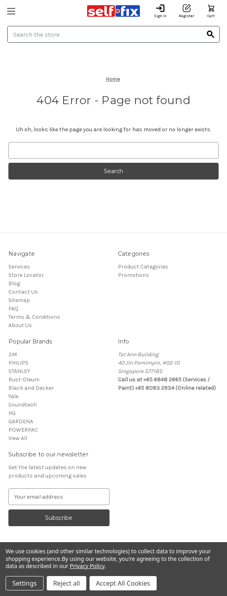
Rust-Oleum (24, 379)
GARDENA (20, 421)
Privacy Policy (87, 566)
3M (12, 354)
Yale (13, 396)
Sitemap (19, 300)
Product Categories (143, 266)
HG (12, 413)
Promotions (133, 275)
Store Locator (26, 275)
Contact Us (23, 291)
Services (19, 266)
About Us (20, 325)
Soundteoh (22, 404)
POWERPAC (23, 429)
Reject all (66, 583)
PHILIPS (18, 362)
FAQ (13, 308)
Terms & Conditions (34, 317)
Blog (14, 283)
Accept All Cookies (123, 583)
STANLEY (19, 371)
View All (17, 438)
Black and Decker (31, 388)
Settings (24, 583)
